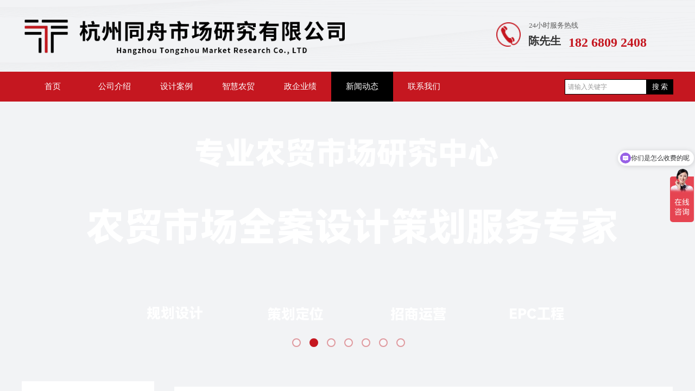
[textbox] (606, 86)
